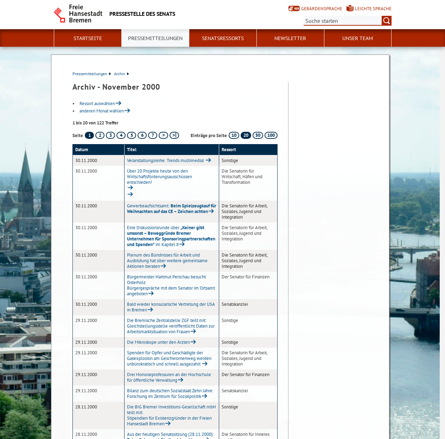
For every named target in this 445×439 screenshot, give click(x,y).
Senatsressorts (223, 38)
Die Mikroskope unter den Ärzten (158, 342)
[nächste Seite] (163, 135)
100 (271, 135)
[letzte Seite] (174, 135)
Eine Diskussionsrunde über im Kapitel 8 (171, 236)
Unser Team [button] (357, 38)
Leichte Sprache (373, 9)
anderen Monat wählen (102, 111)
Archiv (121, 73)
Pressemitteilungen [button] (155, 38)
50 (257, 135)
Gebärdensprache (321, 9)
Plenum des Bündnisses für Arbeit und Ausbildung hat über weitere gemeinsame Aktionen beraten (167, 260)
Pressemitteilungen (91, 73)
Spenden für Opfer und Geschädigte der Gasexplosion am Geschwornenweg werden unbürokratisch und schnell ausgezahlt (169, 358)
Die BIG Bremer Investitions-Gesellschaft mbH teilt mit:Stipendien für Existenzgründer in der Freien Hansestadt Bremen (171, 415)
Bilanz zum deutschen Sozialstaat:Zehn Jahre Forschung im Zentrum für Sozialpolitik (169, 393)
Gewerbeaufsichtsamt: (171, 208)
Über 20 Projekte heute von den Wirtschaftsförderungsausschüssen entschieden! (159, 176)
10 (233, 135)
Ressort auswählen (97, 103)
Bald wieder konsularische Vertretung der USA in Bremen (171, 307)
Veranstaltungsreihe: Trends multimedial (166, 160)
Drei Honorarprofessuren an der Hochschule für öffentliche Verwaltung (169, 377)
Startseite (88, 38)
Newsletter (290, 38)
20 (245, 135)
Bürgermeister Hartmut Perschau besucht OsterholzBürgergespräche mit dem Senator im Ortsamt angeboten (171, 285)
